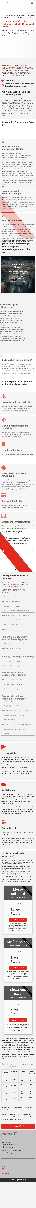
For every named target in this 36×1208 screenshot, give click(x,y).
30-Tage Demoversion (15, 586)
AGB (2, 1169)
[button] (32, 3)
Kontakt (3, 1166)
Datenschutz (5, 1173)
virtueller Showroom (17, 67)
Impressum (4, 1171)
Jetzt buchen (18, 919)
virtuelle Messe (6, 67)
